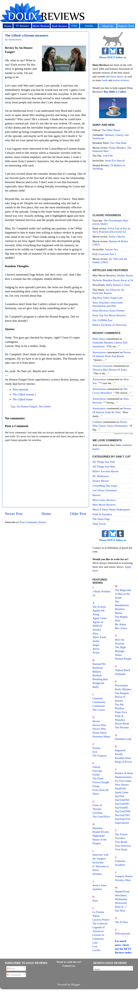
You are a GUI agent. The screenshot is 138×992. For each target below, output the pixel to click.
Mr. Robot (120, 624)
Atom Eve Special (115, 160)
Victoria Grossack (102, 365)
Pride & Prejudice (102, 514)
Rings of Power (123, 761)
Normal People (123, 658)
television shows (114, 76)
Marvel (96, 495)
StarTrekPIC (122, 807)
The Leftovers (100, 923)
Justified (97, 889)
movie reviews (121, 80)
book (105, 80)
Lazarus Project (101, 919)
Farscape (97, 770)
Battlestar (97, 667)
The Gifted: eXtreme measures (26, 35)
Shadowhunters (123, 776)
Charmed (97, 698)
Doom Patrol (99, 732)
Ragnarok (120, 750)
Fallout (96, 766)
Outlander (120, 673)
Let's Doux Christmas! (104, 490)
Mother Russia (125, 275)
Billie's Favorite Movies (105, 471)
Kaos (95, 900)
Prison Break (122, 723)
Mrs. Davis (121, 628)
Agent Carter (99, 618)
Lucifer (96, 950)
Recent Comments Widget (126, 433)
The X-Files (121, 922)
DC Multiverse (100, 476)
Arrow (96, 648)
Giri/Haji (97, 812)
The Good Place (101, 816)
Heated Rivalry (100, 831)
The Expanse (99, 755)
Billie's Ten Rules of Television (109, 324)
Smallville (120, 788)
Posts (11, 968)
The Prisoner (122, 727)
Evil (94, 751)
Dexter (96, 721)
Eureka (96, 747)
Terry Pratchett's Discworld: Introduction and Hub (107, 304)
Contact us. (69, 965)
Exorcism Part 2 (107, 254)
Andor (95, 641)
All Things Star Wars (103, 466)
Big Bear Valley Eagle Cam (107, 297)
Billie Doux (98, 338)
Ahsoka (96, 629)
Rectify (119, 754)
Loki (95, 942)
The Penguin (122, 693)
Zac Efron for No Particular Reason (108, 291)
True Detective (123, 845)
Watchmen (121, 895)
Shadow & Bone (124, 773)
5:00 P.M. (108, 155)
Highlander (98, 835)
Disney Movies (100, 480)
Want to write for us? (69, 961)
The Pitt (119, 704)
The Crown (98, 709)
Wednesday (121, 899)
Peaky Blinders (123, 689)
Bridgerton (98, 683)
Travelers (120, 838)
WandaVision (122, 891)
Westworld (121, 902)
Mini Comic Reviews (104, 499)
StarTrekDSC (122, 803)
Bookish (97, 675)
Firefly (96, 774)
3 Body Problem (101, 591)
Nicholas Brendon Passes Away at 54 (112, 280)
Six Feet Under (123, 780)
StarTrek (119, 796)
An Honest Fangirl (27, 406)
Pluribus (119, 708)
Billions (96, 671)
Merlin (118, 612)
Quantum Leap (123, 738)
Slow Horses (122, 784)
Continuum (98, 705)
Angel (95, 644)
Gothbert (97, 421)
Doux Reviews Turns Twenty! (108, 310)
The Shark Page (101, 518)
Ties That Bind (118, 142)
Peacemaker (121, 685)
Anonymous (99, 352)
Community (99, 702)
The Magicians (123, 590)
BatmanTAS (99, 663)
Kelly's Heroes (117, 236)
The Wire (120, 910)
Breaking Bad (100, 679)
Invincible (98, 862)
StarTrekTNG (122, 815)
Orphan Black (122, 670)
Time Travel (99, 523)
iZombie (97, 873)
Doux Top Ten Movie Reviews (109, 315)
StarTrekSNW (122, 811)
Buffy (95, 686)
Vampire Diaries (124, 876)
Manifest (120, 609)
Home (46, 513)
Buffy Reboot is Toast (118, 284)
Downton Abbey (101, 736)
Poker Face (121, 712)
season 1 (24, 394)
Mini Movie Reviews (104, 504)
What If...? (121, 906)
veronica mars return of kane (109, 369)
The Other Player (111, 130)
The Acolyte (99, 606)
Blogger (75, 984)
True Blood (121, 841)
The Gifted (44, 406)
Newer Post (14, 513)
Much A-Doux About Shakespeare (111, 509)
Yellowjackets (122, 933)
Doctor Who (99, 725)
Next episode (20, 389)
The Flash (97, 778)
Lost (94, 946)
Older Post (78, 513)
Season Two (111, 249)
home (22, 399)
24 (93, 595)
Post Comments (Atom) (33, 522)
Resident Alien (123, 757)
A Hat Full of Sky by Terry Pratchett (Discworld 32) (111, 230)
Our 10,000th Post (102, 320)
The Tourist (121, 834)
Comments (14, 974)
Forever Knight (100, 782)
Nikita (118, 654)
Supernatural (122, 822)
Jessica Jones (99, 885)
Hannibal (97, 828)
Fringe (96, 786)
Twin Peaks (121, 849)
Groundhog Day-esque (104, 485)
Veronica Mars (123, 880)
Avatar (96, 652)
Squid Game (121, 792)
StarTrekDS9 (122, 799)
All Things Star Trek (103, 461)
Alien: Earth (99, 637)
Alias (95, 633)
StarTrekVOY (122, 818)
